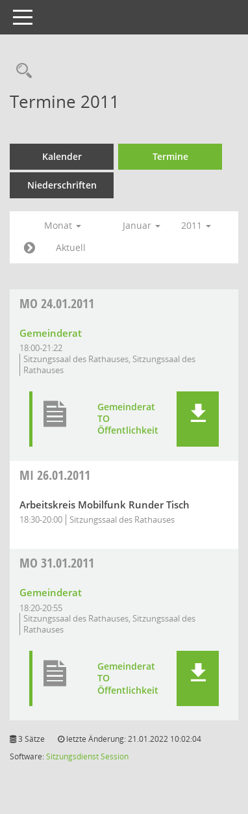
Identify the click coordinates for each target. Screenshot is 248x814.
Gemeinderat (50, 332)
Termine (170, 156)
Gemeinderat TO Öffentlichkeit (127, 418)
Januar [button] (141, 225)
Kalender (62, 156)
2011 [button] (196, 225)
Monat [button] (62, 225)
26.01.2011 (54, 475)
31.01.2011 (56, 562)
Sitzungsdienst (72, 756)
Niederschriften (62, 185)
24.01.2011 (56, 303)
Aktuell (71, 247)
